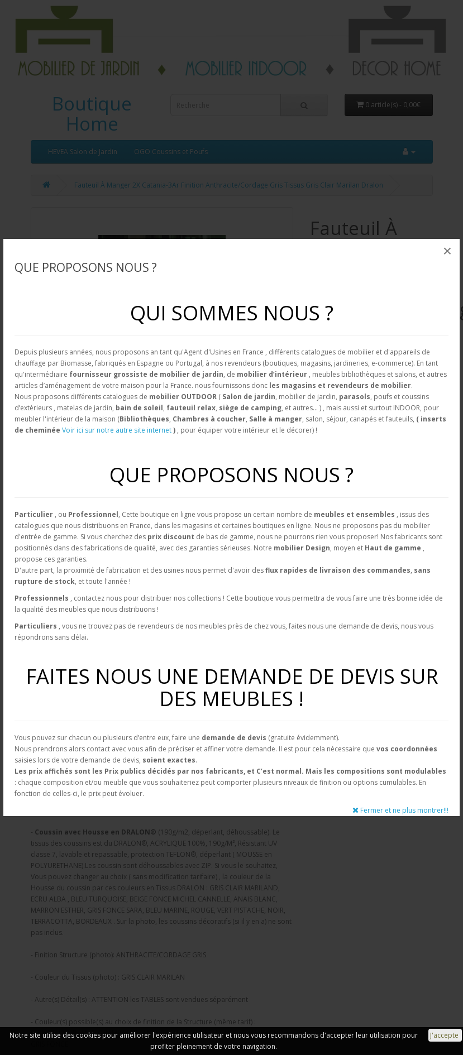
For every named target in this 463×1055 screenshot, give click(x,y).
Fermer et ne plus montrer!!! (400, 810)
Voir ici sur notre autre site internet (116, 430)
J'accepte (445, 1035)
